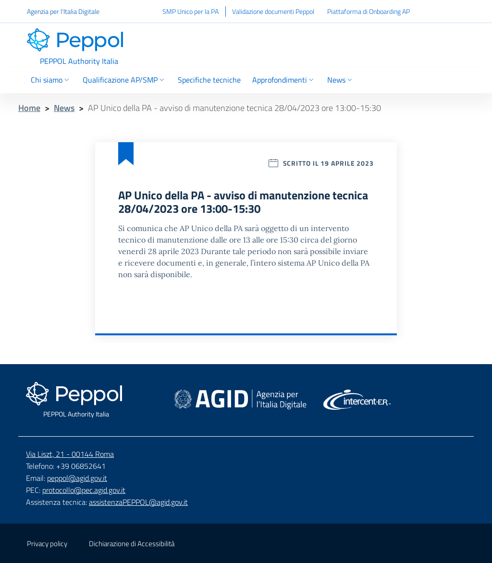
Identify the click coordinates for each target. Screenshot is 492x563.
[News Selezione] (339, 80)
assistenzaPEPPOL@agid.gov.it (138, 502)
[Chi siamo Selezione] (52, 80)
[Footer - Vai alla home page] (76, 400)
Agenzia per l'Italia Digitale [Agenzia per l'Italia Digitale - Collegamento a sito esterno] (63, 11)
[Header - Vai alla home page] (79, 47)
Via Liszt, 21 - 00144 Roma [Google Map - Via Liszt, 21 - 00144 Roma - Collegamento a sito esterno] (70, 454)
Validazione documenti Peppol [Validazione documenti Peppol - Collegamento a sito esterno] (273, 11)
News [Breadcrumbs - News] (64, 107)
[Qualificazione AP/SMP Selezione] (124, 80)
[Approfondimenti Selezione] (283, 80)
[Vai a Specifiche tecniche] (209, 80)
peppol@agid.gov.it (77, 478)
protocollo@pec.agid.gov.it (83, 490)
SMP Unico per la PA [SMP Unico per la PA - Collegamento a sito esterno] (190, 11)
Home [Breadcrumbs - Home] (29, 107)
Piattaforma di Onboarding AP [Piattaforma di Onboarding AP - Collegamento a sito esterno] (368, 11)
